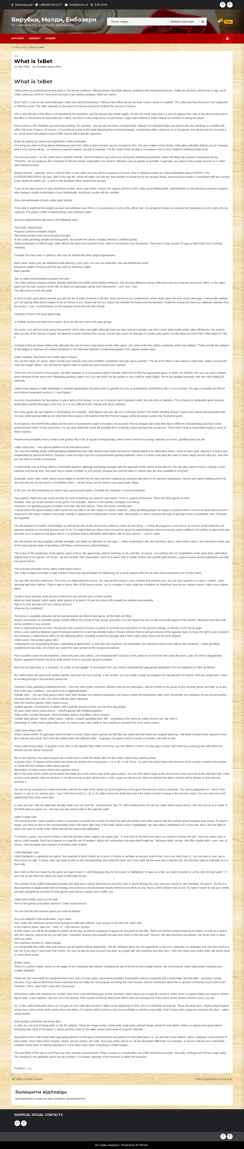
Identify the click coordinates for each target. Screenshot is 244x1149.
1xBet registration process (212, 1079)
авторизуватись (75, 1098)
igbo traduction (190, 145)
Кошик (50, 38)
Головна (16, 47)
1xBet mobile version (29, 1079)
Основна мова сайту (48, 66)
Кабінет (35, 38)
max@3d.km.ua (78, 4)
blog (25, 47)
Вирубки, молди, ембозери (53, 19)
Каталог (17, 38)
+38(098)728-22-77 (50, 4)
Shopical (126, 1145)
